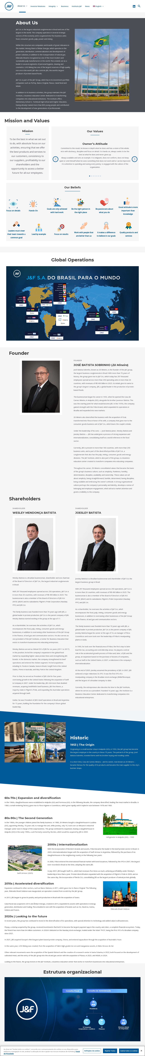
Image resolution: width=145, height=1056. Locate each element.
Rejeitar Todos (110, 1051)
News (87, 6)
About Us (22, 6)
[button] (55, 159)
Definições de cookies (92, 1051)
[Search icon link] (139, 6)
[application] (26, 6)
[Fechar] (141, 1050)
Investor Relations (38, 6)
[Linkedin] (134, 6)
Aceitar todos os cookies (129, 1051)
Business (64, 6)
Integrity (53, 6)
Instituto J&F (77, 6)
